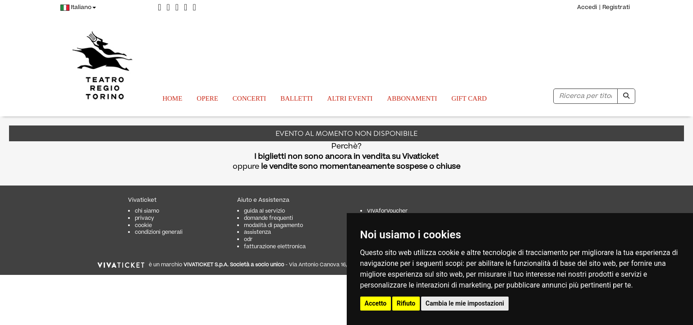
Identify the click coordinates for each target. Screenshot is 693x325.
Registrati (616, 7)
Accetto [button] (376, 303)
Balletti (296, 98)
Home (172, 98)
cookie (143, 225)
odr (248, 239)
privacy (144, 218)
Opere (207, 98)
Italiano (78, 7)
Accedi (587, 7)
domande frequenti (268, 218)
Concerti (249, 98)
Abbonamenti (412, 98)
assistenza (257, 232)
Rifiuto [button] (406, 303)
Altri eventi (350, 98)
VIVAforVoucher (387, 211)
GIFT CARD (469, 98)
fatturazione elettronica (275, 247)
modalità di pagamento (273, 225)
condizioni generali (159, 232)
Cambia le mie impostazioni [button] (465, 303)
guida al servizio (264, 211)
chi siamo (147, 211)
